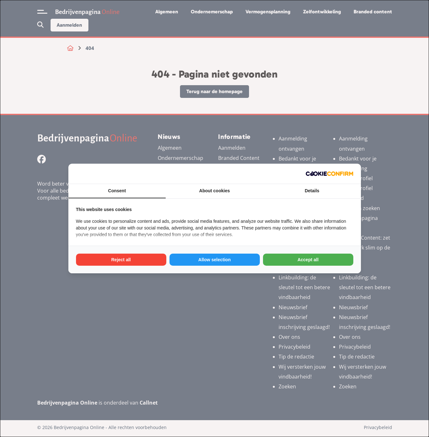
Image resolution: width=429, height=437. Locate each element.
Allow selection (214, 259)
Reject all (121, 259)
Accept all (307, 259)
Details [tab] (312, 190)
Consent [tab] (117, 190)
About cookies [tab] (214, 190)
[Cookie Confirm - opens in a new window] (329, 173)
